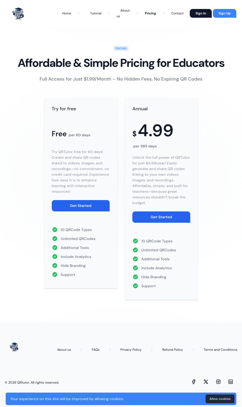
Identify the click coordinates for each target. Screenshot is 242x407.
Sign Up (225, 13)
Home (66, 13)
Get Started (80, 205)
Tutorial (95, 13)
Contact (177, 13)
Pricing (150, 13)
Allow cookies (220, 399)
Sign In (200, 13)
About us (64, 349)
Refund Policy (172, 349)
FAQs (95, 349)
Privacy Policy (131, 349)
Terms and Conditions (220, 349)
